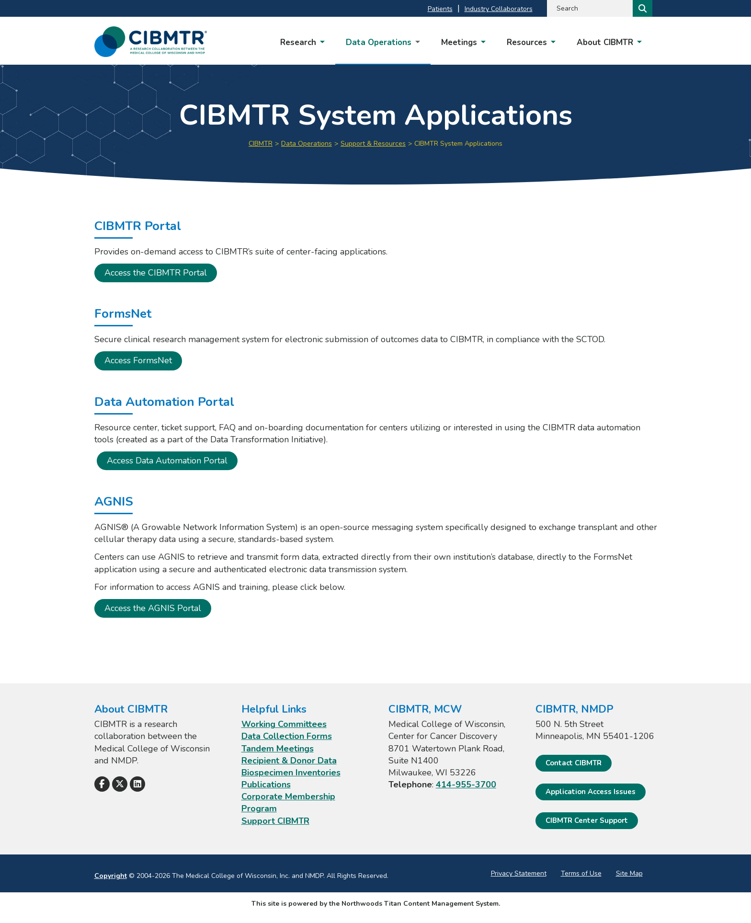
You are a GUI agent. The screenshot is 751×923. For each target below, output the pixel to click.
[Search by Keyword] (589, 8)
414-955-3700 (466, 784)
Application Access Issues (591, 791)
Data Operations (306, 143)
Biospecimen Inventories (291, 772)
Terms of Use (581, 873)
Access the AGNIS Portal (152, 608)
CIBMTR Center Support (587, 820)
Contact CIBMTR (574, 763)
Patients (440, 8)
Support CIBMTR (275, 821)
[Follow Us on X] (119, 784)
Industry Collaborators (499, 8)
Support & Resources (373, 143)
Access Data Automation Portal (167, 460)
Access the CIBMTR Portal (155, 272)
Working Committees (284, 724)
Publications (266, 784)
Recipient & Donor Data (289, 760)
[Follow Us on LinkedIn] (137, 784)
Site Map (629, 873)
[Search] (641, 8)
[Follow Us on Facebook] (102, 784)
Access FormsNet (138, 360)
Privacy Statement (518, 873)
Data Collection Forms (286, 736)
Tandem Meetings (277, 748)
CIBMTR (261, 143)
